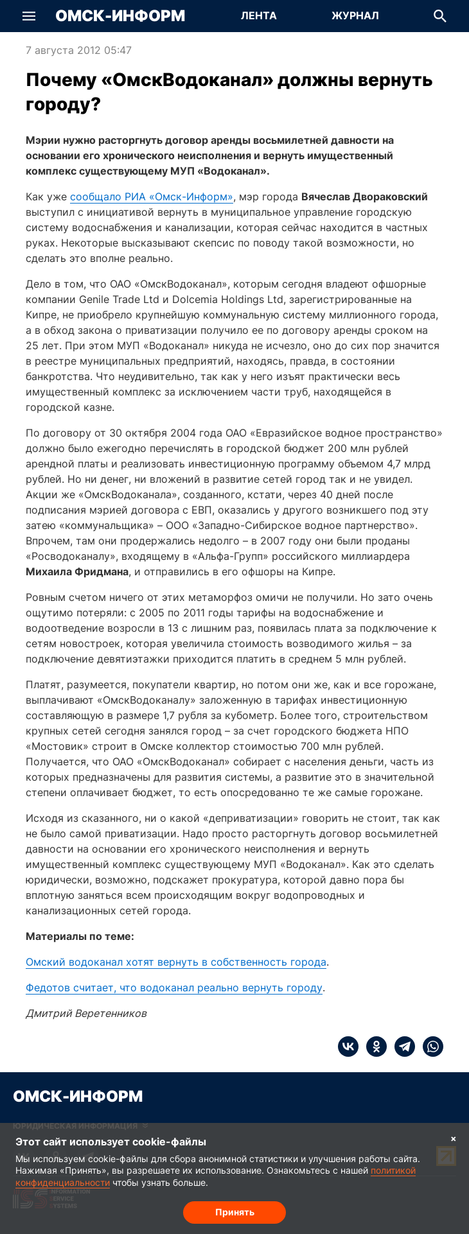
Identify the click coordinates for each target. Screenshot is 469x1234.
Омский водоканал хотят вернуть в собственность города (176, 961)
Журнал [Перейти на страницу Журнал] (355, 15)
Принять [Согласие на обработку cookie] (234, 1211)
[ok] (372, 1046)
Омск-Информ (120, 16)
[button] (29, 16)
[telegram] (401, 1046)
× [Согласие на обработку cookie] (453, 1138)
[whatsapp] (429, 1046)
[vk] (348, 1046)
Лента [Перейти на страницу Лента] (259, 15)
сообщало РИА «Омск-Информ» (151, 196)
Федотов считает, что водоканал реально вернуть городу (174, 987)
